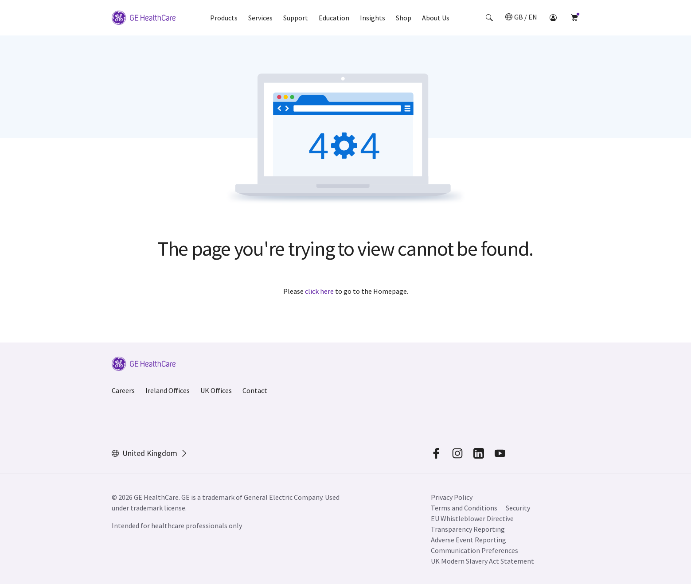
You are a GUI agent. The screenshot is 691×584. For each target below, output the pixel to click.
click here (319, 291)
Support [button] (295, 17)
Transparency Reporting (468, 529)
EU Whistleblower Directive (472, 518)
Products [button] (224, 17)
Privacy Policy (451, 497)
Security (518, 507)
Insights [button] (372, 17)
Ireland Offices (167, 390)
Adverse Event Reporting (468, 539)
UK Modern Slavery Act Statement (482, 561)
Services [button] (260, 17)
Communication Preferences (474, 550)
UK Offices (216, 390)
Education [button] (334, 17)
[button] (489, 17)
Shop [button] (403, 17)
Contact (254, 390)
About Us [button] (435, 17)
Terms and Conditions (464, 507)
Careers (123, 390)
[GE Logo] (144, 18)
